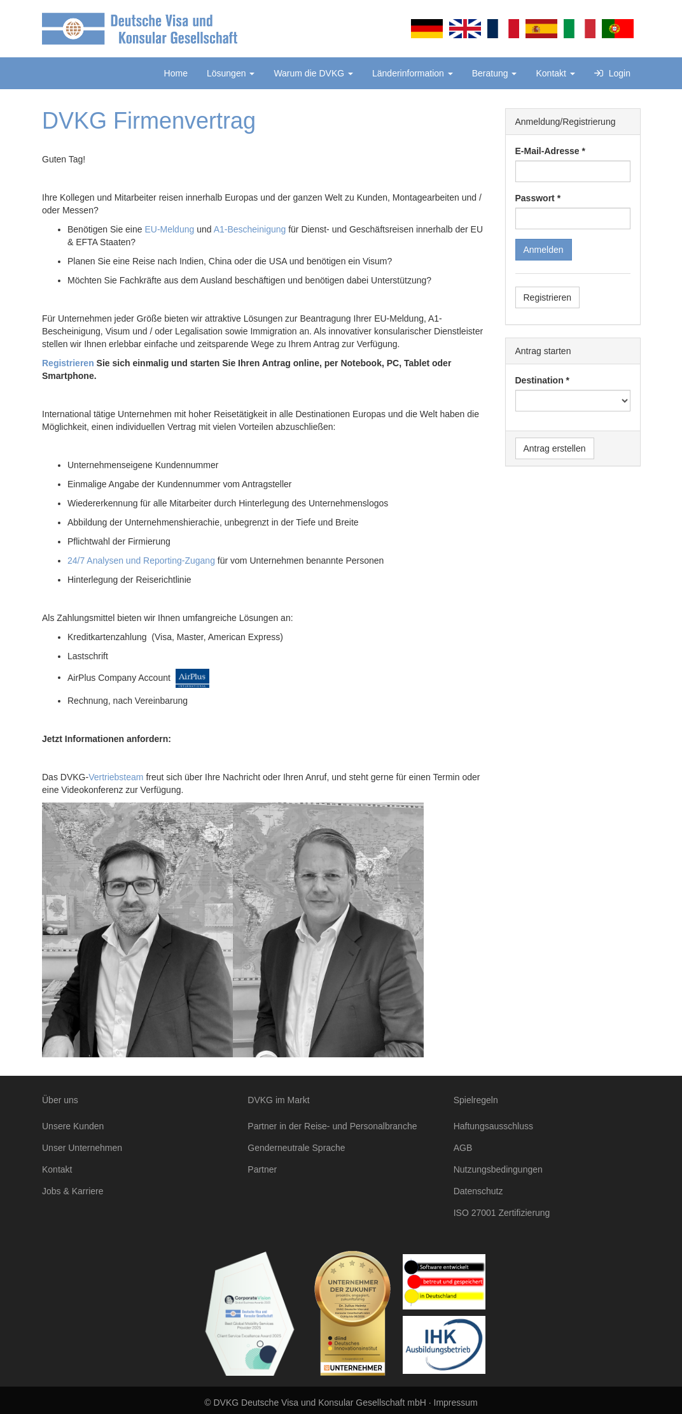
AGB (463, 1148)
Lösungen (230, 73)
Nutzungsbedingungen (498, 1169)
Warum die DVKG (313, 73)
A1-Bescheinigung (250, 229)
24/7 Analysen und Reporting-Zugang (141, 560)
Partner (262, 1169)
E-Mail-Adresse (547, 151)
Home (176, 73)
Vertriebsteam (115, 777)
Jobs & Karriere (72, 1191)
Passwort (535, 198)
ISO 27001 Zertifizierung (502, 1213)
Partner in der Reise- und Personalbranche (332, 1126)
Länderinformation (412, 73)
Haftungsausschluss (493, 1126)
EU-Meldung (169, 229)
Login (612, 73)
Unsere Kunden (73, 1126)
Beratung (494, 73)
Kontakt (555, 73)
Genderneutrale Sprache (296, 1148)
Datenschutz (478, 1191)
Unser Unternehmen (82, 1148)
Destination (539, 380)
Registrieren (68, 363)
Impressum (456, 1402)
